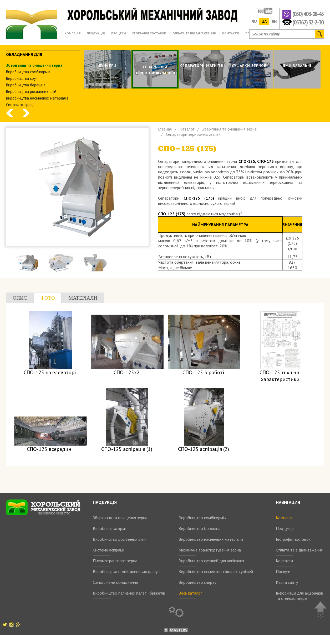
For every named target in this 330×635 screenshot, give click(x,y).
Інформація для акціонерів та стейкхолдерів (299, 595)
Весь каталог (190, 593)
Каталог (187, 129)
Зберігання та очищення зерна (120, 517)
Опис (20, 298)
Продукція (285, 528)
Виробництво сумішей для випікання (211, 560)
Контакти (284, 560)
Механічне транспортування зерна (210, 550)
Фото (47, 298)
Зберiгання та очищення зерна (34, 65)
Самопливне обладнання (115, 582)
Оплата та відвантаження (299, 550)
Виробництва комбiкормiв (28, 71)
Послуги (283, 571)
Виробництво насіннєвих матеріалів (211, 539)
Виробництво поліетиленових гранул (126, 571)
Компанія (284, 517)
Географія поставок (293, 539)
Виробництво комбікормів (202, 517)
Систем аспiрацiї (20, 104)
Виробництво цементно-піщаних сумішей (216, 571)
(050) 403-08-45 (308, 14)
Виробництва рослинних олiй (31, 91)
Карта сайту (287, 582)
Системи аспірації (108, 550)
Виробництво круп (109, 528)
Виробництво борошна (199, 528)
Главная (165, 129)
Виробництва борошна (25, 84)
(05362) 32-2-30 (308, 22)
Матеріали (82, 298)
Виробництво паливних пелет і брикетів (129, 593)
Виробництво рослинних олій (119, 539)
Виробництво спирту (197, 582)
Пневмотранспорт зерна (115, 560)
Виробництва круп (22, 78)
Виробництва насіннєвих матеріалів (37, 98)
